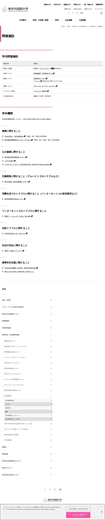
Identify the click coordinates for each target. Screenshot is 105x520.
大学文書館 (7, 440)
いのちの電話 (9, 161)
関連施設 (8, 404)
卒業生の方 (76, 4)
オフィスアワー (45, 68)
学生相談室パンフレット (12, 415)
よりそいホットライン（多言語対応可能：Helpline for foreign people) (27, 164)
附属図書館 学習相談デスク (43, 73)
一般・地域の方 (88, 4)
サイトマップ (99, 9)
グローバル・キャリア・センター (44, 86)
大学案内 (22, 20)
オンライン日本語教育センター (14, 379)
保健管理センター (39, 78)
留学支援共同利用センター (12, 390)
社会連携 (68, 20)
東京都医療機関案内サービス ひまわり (17, 140)
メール (37, 81)
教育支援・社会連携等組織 (79, 26)
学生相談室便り (10, 400)
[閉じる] (101, 512)
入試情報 (82, 20)
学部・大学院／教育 (41, 20)
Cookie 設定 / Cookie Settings (78, 509)
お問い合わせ (78, 9)
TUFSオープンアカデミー (12, 374)
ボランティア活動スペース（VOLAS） (16, 429)
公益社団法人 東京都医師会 (14, 136)
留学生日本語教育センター (10, 314)
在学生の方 (57, 4)
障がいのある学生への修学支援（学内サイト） (20, 272)
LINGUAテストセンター (12, 363)
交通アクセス (88, 9)
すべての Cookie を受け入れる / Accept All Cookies (78, 515)
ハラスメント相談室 (40, 91)
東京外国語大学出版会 (11, 434)
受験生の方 (47, 4)
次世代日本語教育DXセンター (11, 461)
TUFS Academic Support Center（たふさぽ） (18, 423)
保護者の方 (67, 4)
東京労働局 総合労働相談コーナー (16, 182)
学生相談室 (92, 26)
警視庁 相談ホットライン (13, 251)
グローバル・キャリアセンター (14, 385)
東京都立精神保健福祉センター (15, 157)
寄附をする (67, 9)
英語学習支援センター (11, 368)
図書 (6, 411)
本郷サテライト (7, 468)
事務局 (4, 447)
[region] (52, 512)
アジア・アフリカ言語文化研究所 (13, 307)
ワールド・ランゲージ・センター (15, 357)
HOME (63, 26)
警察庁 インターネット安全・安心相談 (17, 216)
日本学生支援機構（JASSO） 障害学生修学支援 (20, 268)
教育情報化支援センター (12, 352)
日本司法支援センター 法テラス (15, 233)
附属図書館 (5, 321)
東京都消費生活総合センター (14, 199)
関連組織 (5, 454)
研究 (57, 20)
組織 (68, 26)
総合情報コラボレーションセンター (15, 346)
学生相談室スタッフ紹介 (12, 419)
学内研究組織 (6, 328)
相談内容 (8, 408)
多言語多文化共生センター (10, 475)
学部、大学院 (6, 300)
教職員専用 (99, 4)
